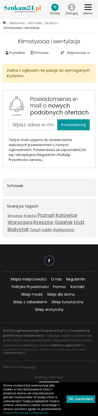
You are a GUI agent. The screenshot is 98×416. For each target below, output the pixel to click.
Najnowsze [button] (76, 52)
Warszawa (20, 222)
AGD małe (35, 23)
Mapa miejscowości (29, 279)
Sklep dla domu (61, 294)
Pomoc (59, 286)
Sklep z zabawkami (30, 302)
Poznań (46, 215)
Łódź (79, 222)
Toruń (35, 229)
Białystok (18, 229)
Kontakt (78, 286)
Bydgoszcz (63, 229)
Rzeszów (43, 222)
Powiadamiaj (73, 124)
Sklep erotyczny (49, 309)
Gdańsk (64, 222)
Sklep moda (32, 294)
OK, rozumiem (80, 399)
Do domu (51, 23)
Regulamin (75, 279)
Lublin (47, 229)
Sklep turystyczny (67, 302)
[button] (72, 9)
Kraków (30, 215)
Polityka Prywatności (30, 286)
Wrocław (15, 215)
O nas (56, 279)
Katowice (66, 215)
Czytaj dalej (14, 353)
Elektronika (17, 23)
